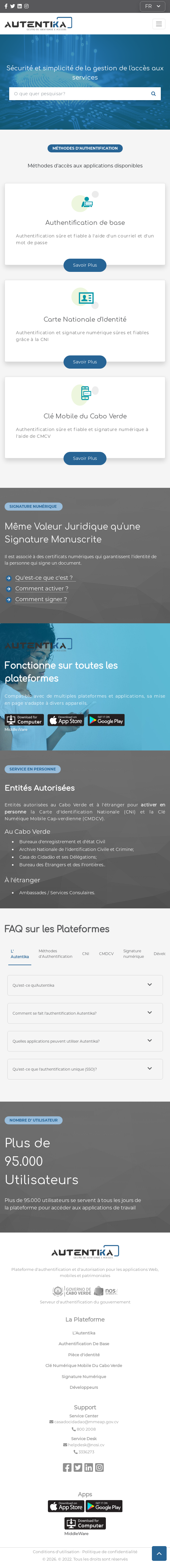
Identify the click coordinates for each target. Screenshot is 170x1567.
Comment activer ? (41, 588)
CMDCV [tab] (106, 953)
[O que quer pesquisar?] (78, 93)
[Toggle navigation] (159, 24)
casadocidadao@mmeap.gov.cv (86, 1421)
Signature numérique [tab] (133, 954)
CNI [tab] (85, 953)
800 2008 (86, 1429)
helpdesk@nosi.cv (86, 1444)
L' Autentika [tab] (20, 954)
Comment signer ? (41, 599)
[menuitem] (85, 1334)
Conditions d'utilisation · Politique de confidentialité (85, 1551)
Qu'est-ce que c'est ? (45, 577)
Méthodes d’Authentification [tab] (55, 954)
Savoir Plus (85, 265)
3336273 (86, 1451)
